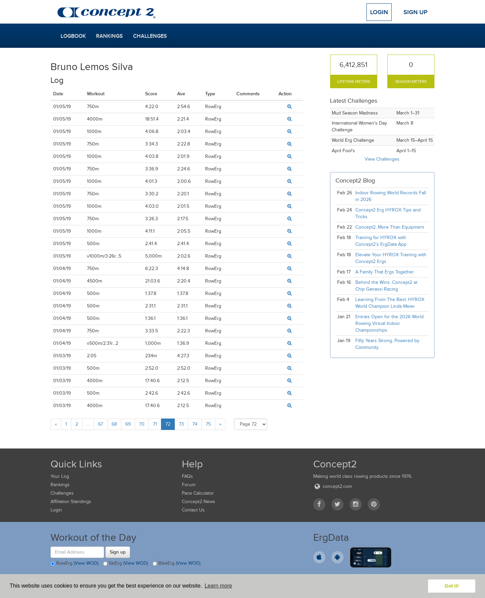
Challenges (150, 36)
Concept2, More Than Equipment (389, 227)
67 (100, 424)
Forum (188, 484)
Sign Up (415, 12)
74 (194, 424)
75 (208, 424)
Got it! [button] (452, 586)
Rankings (109, 36)
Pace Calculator (198, 493)
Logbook (73, 36)
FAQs (187, 476)
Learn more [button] (218, 586)
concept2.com (332, 486)
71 (155, 424)
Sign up (118, 552)
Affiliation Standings (71, 501)
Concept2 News (198, 501)
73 (181, 424)
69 (128, 424)
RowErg (74, 563)
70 (141, 424)
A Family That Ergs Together (384, 271)
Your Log (60, 476)
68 (114, 424)
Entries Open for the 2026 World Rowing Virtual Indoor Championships (389, 323)
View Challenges (382, 159)
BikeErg (176, 563)
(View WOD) (86, 563)
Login (379, 12)
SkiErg (125, 563)
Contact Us (193, 509)
